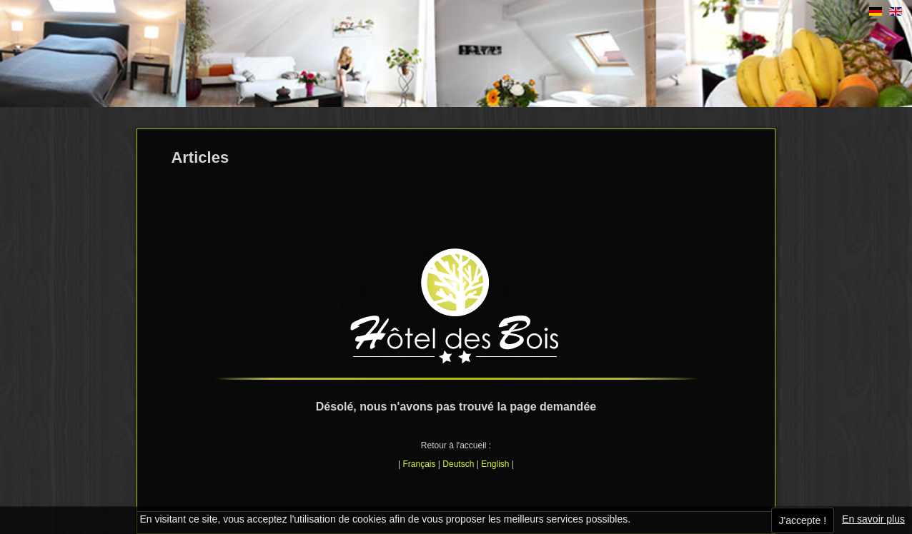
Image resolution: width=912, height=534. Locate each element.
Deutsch (458, 464)
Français (419, 464)
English (495, 464)
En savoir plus (873, 519)
